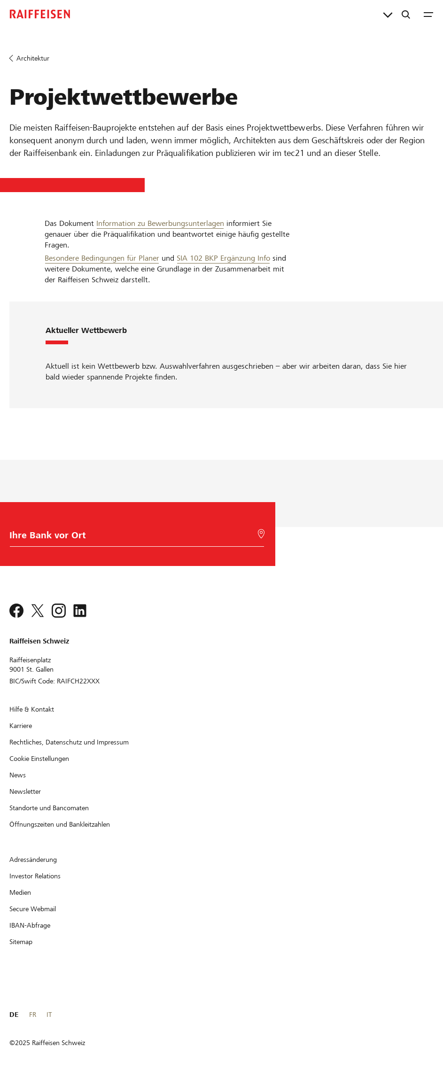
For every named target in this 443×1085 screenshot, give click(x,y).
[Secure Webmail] (32, 909)
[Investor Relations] (35, 876)
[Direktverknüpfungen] (387, 14)
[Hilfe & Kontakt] (31, 709)
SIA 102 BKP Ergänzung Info (223, 258)
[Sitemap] (20, 942)
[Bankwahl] (134, 537)
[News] (17, 775)
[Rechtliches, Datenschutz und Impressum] (69, 742)
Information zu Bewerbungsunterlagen (160, 223)
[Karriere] (20, 725)
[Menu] (428, 14)
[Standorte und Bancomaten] (49, 808)
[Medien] (20, 892)
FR (32, 1014)
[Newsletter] (25, 791)
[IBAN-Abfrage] (29, 925)
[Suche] (405, 14)
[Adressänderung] (33, 859)
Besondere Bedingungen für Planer (102, 258)
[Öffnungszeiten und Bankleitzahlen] (59, 824)
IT (49, 1014)
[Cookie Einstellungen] (39, 758)
